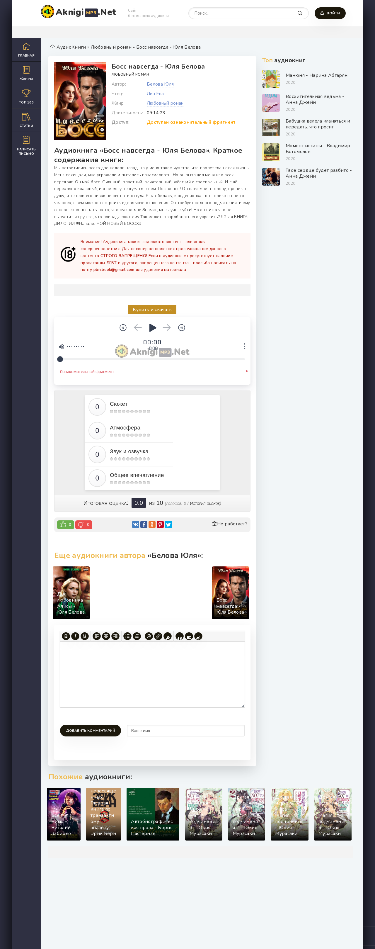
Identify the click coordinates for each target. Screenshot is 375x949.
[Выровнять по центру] (106, 636)
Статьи (26, 120)
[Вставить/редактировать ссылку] (158, 636)
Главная (26, 50)
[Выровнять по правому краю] (115, 636)
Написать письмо (26, 145)
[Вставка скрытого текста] (198, 636)
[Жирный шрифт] (66, 636)
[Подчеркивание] (85, 636)
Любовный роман (130, 74)
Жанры (26, 73)
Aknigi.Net (86, 12)
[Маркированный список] (127, 636)
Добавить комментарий (90, 730)
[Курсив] (75, 636)
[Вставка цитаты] (179, 636)
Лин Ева (155, 94)
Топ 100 (26, 97)
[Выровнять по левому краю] (97, 636)
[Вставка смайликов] (149, 636)
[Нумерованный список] (137, 636)
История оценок (205, 503)
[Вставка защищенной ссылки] (167, 636)
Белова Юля (160, 84)
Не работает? (230, 524)
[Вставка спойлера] (189, 636)
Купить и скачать (152, 309)
